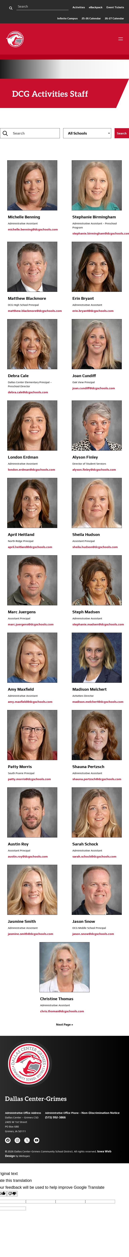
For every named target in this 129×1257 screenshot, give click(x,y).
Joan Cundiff (84, 375)
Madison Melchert (89, 689)
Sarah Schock (85, 844)
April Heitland (21, 534)
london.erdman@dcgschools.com (31, 469)
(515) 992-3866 (55, 1117)
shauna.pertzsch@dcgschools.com (96, 779)
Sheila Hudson (86, 534)
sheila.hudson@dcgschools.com (95, 547)
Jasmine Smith (22, 921)
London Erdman (23, 457)
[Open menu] (120, 38)
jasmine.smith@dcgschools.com (30, 934)
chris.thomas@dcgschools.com (62, 1011)
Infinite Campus (67, 18)
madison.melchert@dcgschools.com (97, 701)
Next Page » (64, 1024)
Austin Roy (18, 844)
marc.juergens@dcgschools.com (31, 624)
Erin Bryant (83, 298)
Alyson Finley (85, 457)
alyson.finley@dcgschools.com (94, 469)
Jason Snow (83, 921)
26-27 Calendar (114, 18)
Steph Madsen (86, 612)
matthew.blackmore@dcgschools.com (35, 311)
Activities (79, 7)
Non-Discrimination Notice (100, 1113)
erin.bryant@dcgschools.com (93, 311)
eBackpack (95, 7)
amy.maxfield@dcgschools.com (30, 701)
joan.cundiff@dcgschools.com (93, 388)
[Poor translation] (12, 1193)
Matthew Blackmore (27, 298)
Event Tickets (115, 7)
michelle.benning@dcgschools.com (33, 229)
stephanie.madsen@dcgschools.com (98, 624)
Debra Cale (18, 375)
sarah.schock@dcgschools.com (94, 856)
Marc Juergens (22, 612)
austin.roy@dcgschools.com (28, 856)
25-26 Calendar (91, 18)
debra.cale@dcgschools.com (28, 392)
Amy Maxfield (21, 689)
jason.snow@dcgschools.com (93, 934)
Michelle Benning (24, 217)
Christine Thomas (56, 998)
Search (122, 133)
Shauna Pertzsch (88, 766)
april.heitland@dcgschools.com (30, 547)
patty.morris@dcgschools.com (29, 779)
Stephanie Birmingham (94, 217)
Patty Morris (20, 766)
